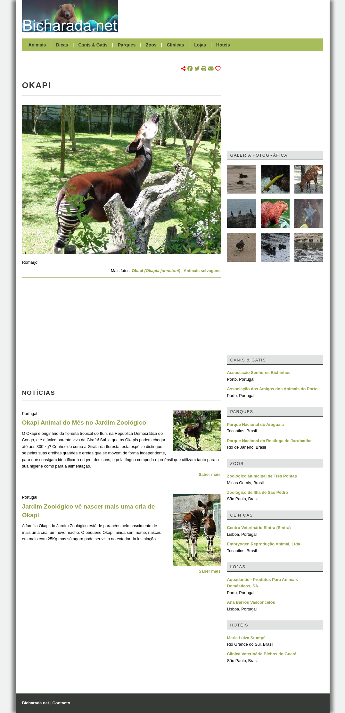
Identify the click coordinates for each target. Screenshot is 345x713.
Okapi (156, 270)
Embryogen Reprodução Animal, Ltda (263, 544)
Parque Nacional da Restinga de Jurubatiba (269, 440)
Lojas (200, 44)
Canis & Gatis (93, 44)
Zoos (151, 44)
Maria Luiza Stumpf (246, 637)
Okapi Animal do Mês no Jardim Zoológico (84, 422)
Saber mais (209, 474)
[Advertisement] (224, 16)
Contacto (61, 703)
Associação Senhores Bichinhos (259, 372)
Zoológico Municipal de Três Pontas (262, 476)
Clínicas (175, 44)
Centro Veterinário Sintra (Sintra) (259, 527)
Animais (37, 44)
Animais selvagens (202, 270)
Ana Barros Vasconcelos (251, 602)
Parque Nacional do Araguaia (255, 424)
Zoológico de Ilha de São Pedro (257, 492)
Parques (127, 44)
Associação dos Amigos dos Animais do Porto (272, 388)
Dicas (62, 44)
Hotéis (223, 44)
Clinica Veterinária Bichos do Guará (262, 653)
